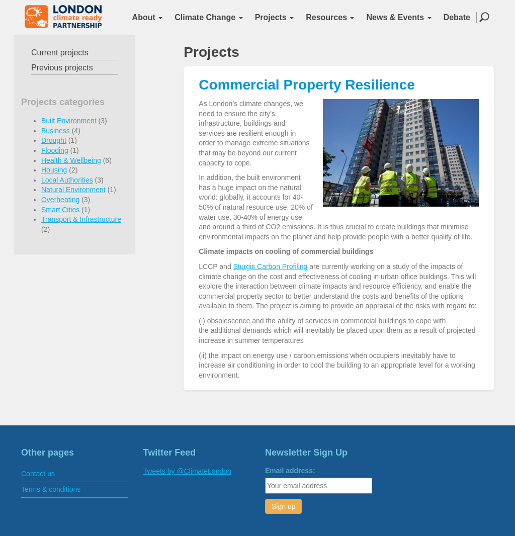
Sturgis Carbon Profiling (270, 266)
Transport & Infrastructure (81, 219)
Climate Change (208, 17)
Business (55, 131)
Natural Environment (73, 190)
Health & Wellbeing (71, 160)
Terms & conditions (50, 489)
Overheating (60, 200)
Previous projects (62, 67)
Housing (54, 170)
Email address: (290, 471)
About (147, 17)
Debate (457, 17)
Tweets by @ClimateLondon (187, 471)
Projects (274, 17)
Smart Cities (60, 210)
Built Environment (69, 121)
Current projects (60, 52)
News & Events (398, 17)
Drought (53, 140)
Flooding (54, 150)
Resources (330, 17)
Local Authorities (67, 180)
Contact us (38, 474)
